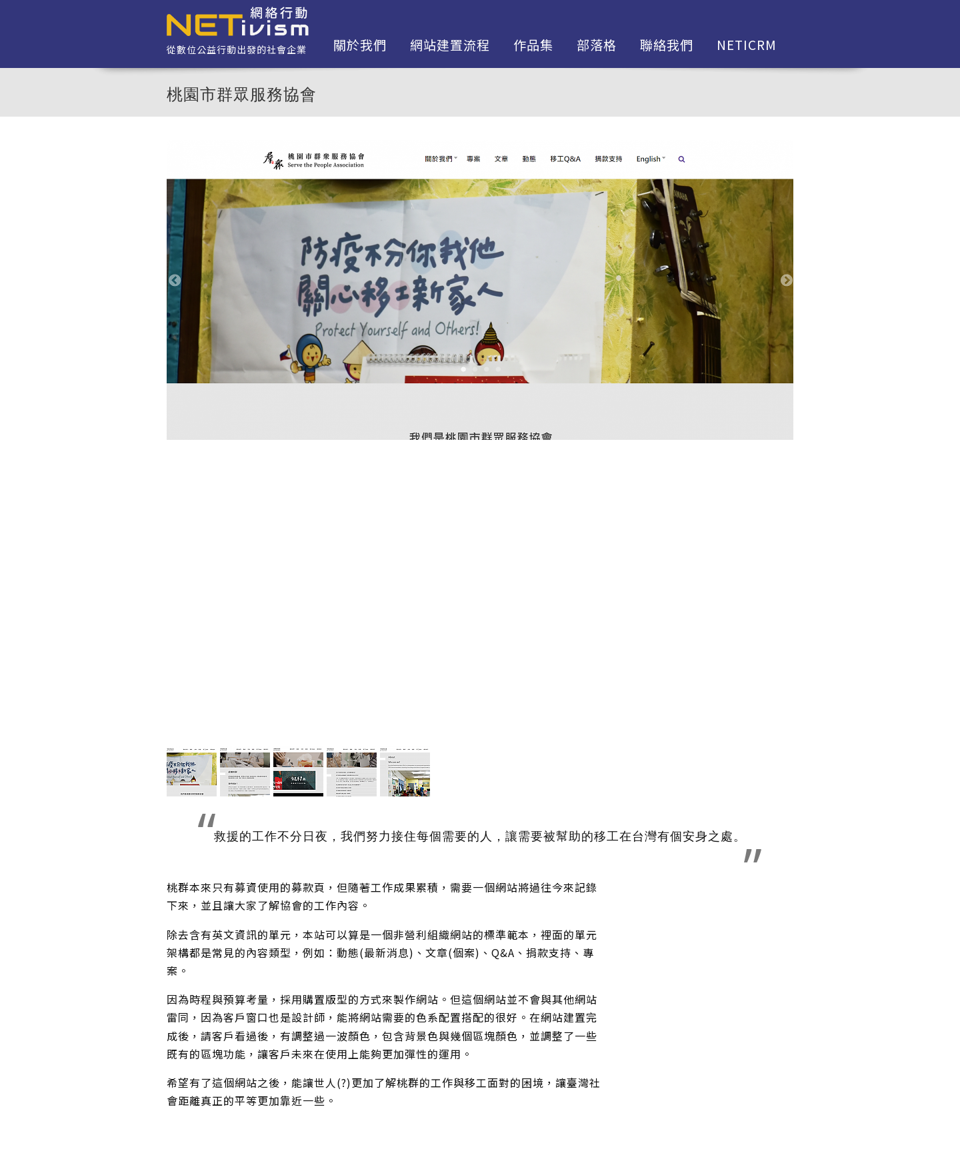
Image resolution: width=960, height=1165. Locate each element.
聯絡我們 (666, 44)
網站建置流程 (450, 44)
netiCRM (747, 44)
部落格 (597, 44)
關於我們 (360, 44)
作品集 (533, 44)
